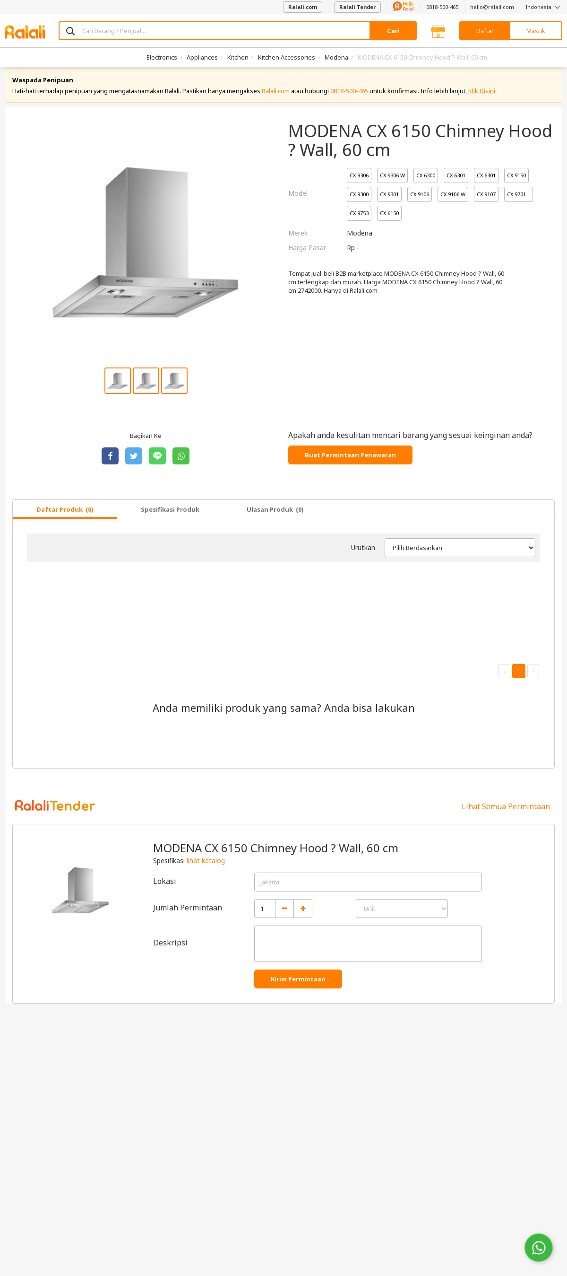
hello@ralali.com (492, 6)
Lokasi (164, 889)
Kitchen (238, 57)
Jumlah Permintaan (187, 916)
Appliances (202, 57)
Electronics (161, 57)
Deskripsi (170, 951)
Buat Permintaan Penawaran (350, 463)
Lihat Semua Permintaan (506, 815)
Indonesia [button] (544, 6)
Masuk (535, 30)
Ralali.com (302, 6)
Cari (393, 30)
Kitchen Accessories (286, 57)
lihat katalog (206, 869)
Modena (336, 57)
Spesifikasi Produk (170, 518)
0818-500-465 (442, 6)
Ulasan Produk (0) (275, 518)
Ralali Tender (357, 6)
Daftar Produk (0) (65, 518)
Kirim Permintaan (298, 987)
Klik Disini (481, 99)
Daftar (485, 30)
